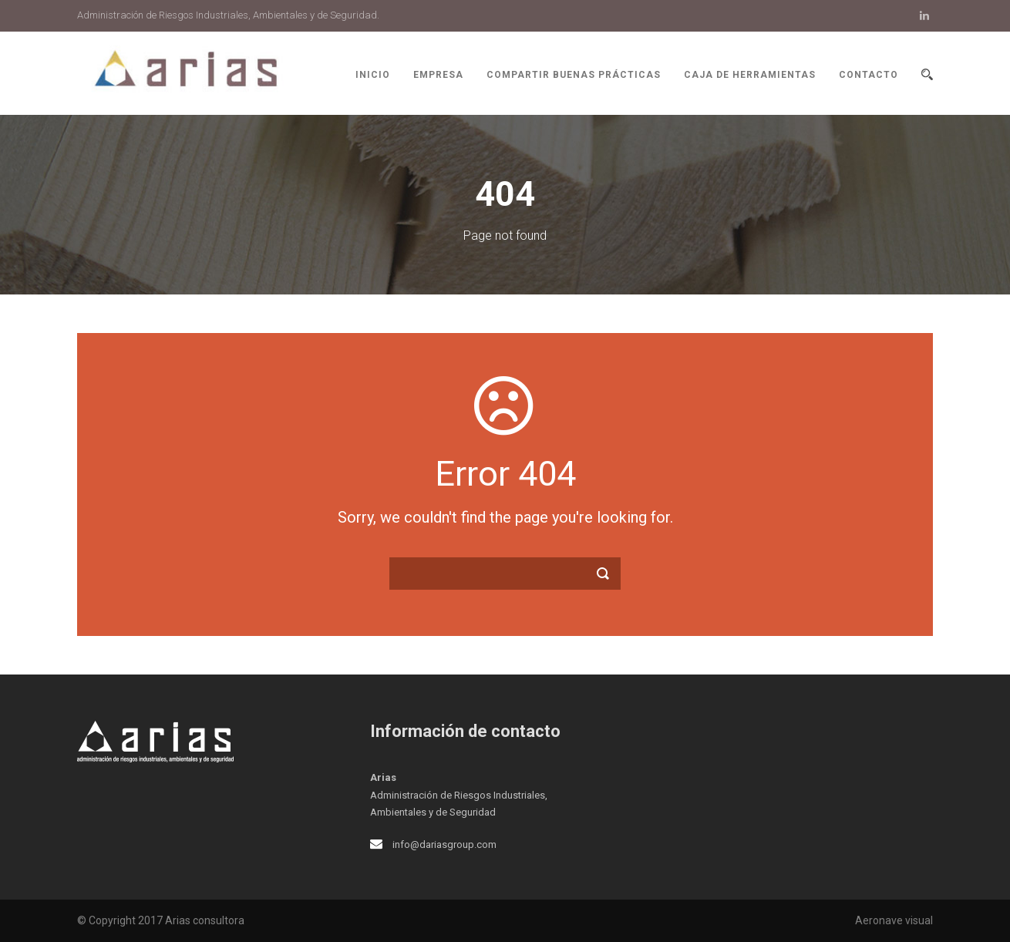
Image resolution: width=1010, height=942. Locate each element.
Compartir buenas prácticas (573, 74)
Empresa (438, 74)
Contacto (868, 74)
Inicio (372, 74)
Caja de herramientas (750, 74)
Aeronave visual (894, 920)
